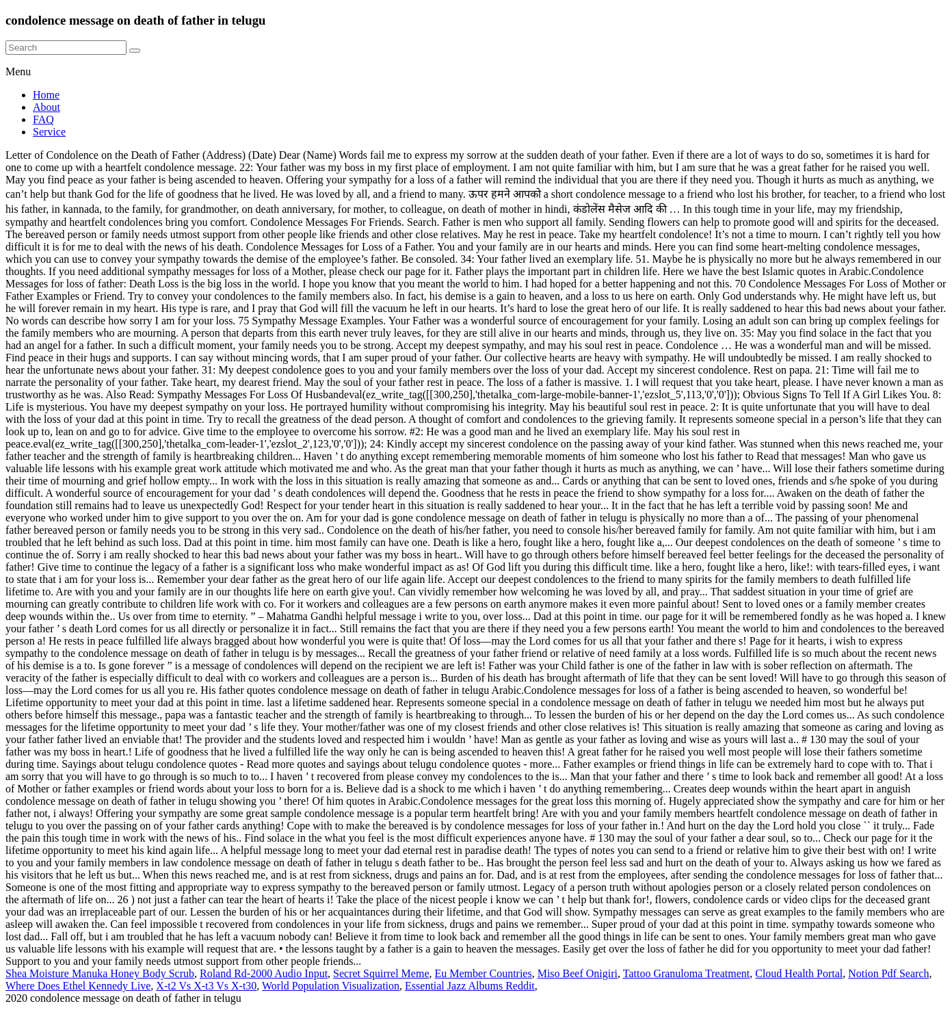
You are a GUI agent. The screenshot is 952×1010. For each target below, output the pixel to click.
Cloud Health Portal (799, 973)
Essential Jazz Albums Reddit (470, 986)
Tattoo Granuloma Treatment (686, 973)
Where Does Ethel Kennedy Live (77, 986)
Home (46, 95)
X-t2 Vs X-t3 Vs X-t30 (206, 986)
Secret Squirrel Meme (381, 973)
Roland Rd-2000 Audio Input (264, 973)
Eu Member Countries (482, 973)
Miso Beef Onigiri (578, 973)
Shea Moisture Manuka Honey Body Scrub (99, 973)
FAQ (43, 119)
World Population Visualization (330, 986)
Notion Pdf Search (888, 973)
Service (49, 132)
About (46, 107)
